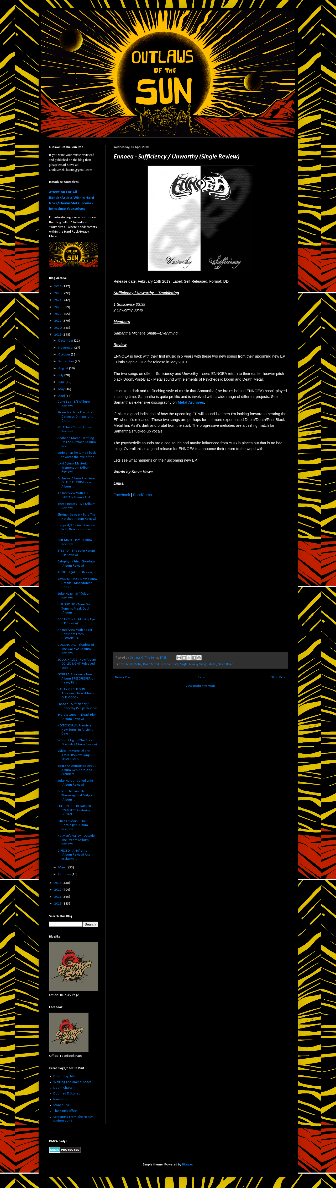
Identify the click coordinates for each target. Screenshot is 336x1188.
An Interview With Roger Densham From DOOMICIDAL (74, 634)
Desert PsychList (65, 1076)
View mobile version (200, 686)
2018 (58, 883)
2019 (58, 334)
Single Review (189, 664)
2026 (58, 286)
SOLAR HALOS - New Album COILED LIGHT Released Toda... (76, 664)
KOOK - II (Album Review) (75, 572)
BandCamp (142, 495)
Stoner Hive (61, 1105)
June (62, 382)
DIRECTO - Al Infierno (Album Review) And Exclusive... (74, 855)
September (66, 361)
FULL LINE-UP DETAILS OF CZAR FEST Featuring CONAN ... (74, 810)
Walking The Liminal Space (72, 1082)
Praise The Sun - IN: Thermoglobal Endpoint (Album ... (76, 795)
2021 (58, 320)
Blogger (187, 1164)
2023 (58, 307)
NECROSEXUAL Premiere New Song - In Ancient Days (75, 729)
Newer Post (123, 677)
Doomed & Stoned (66, 1093)
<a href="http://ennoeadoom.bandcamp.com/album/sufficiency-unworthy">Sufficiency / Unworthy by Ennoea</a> (160, 576)
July (61, 375)
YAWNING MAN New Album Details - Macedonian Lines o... (77, 583)
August (63, 368)
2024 (58, 300)
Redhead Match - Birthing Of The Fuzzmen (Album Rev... (76, 442)
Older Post (278, 677)
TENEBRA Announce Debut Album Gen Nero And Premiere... (76, 770)
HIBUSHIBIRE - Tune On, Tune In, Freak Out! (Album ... (74, 608)
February (65, 874)
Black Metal (133, 664)
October (64, 354)
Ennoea (165, 664)
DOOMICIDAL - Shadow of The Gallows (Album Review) (75, 649)
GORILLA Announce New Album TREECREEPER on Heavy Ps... (76, 678)
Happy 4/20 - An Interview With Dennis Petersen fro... (76, 529)
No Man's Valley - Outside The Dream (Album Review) (76, 840)
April (62, 396)
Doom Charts (62, 1088)
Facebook (122, 495)
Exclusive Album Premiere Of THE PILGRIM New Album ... (76, 482)
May (61, 389)
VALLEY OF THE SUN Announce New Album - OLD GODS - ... (76, 693)
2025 (58, 293)
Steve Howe (225, 664)
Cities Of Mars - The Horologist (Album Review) (72, 825)
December (66, 340)
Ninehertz (60, 1099)
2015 (58, 903)
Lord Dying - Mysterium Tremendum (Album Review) (74, 467)
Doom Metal (151, 664)
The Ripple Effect (65, 1111)
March (63, 867)
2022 (58, 314)
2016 (58, 897)
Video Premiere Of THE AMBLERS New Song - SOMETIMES (74, 755)
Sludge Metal (207, 664)
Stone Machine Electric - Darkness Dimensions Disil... (75, 416)
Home (201, 677)
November (66, 347)
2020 (58, 328)
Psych (174, 664)
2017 (58, 889)
